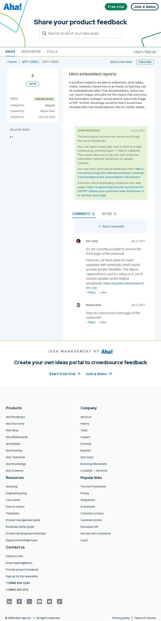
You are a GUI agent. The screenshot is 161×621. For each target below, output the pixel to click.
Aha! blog (11, 486)
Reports (50, 105)
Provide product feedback (22, 569)
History (84, 423)
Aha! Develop (14, 450)
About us (85, 416)
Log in (84, 540)
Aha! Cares (87, 457)
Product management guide (23, 520)
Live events (13, 499)
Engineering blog (16, 493)
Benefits (85, 450)
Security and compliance (95, 533)
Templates (12, 513)
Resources (31, 51)
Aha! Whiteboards (17, 437)
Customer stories (91, 520)
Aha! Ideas (12, 430)
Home (12, 62)
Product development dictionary (26, 533)
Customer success (92, 513)
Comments (84, 214)
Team (84, 430)
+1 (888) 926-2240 (18, 583)
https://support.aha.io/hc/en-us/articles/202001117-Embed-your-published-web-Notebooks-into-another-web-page (111, 191)
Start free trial (64, 374)
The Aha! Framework (93, 486)
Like (102, 292)
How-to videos (15, 506)
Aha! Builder (13, 443)
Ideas (10, 51)
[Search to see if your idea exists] (82, 33)
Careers (85, 437)
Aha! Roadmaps (15, 416)
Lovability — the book (93, 470)
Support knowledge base (21, 540)
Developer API (89, 526)
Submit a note (14, 556)
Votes (109, 214)
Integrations (87, 499)
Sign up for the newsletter (22, 576)
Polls (52, 51)
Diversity (85, 443)
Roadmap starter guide (20, 526)
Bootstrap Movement (93, 463)
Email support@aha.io (19, 562)
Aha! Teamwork (15, 457)
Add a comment (111, 226)
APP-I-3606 (30, 62)
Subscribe (145, 62)
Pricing (84, 493)
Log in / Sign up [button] (146, 51)
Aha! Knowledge (16, 463)
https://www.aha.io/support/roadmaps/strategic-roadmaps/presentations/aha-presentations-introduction (111, 173)
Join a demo (99, 374)
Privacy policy (121, 618)
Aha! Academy (14, 470)
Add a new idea (121, 62)
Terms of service (145, 618)
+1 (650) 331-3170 (17, 589)
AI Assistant (87, 506)
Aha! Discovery (15, 423)
